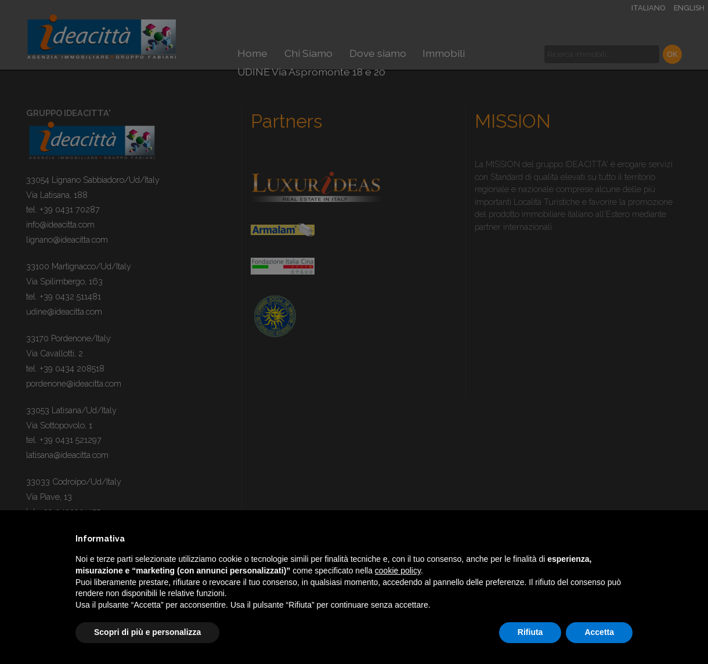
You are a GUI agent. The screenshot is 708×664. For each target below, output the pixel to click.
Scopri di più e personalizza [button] (147, 632)
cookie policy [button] (398, 570)
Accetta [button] (599, 632)
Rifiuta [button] (530, 632)
